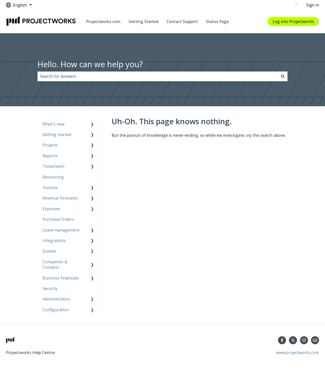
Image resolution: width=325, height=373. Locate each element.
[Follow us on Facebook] (282, 340)
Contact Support (182, 21)
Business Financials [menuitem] (60, 278)
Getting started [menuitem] (56, 134)
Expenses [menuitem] (51, 209)
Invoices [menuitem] (50, 187)
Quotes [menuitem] (49, 251)
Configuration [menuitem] (55, 309)
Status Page (217, 21)
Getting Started (143, 21)
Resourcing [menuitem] (53, 177)
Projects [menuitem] (50, 145)
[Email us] (315, 340)
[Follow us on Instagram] (304, 340)
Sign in (312, 5)
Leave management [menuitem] (61, 230)
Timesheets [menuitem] (53, 166)
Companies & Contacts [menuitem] (54, 264)
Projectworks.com (103, 21)
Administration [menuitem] (56, 299)
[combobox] (158, 76)
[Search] (283, 76)
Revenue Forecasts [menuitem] (60, 198)
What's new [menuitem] (53, 124)
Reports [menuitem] (50, 155)
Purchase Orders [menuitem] (58, 219)
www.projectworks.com (297, 352)
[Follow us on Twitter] (293, 340)
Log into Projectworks (293, 21)
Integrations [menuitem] (54, 240)
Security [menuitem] (50, 288)
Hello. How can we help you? (90, 64)
